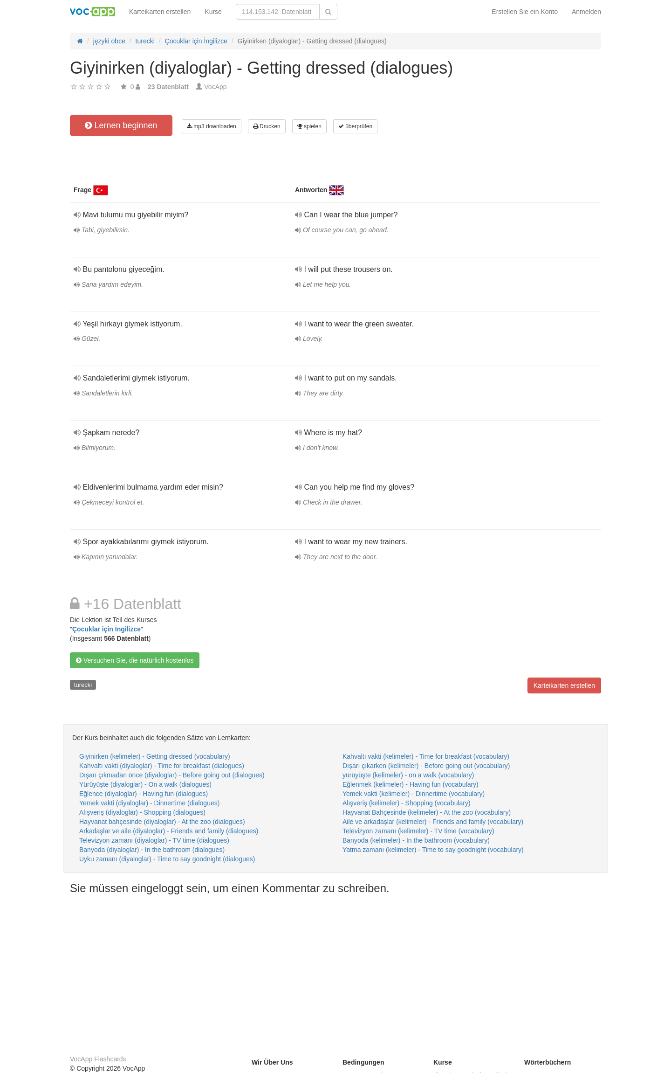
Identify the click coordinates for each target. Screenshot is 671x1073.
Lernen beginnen (121, 125)
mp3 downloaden (211, 126)
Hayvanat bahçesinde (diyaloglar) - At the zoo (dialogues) (162, 821)
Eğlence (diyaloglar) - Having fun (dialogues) (143, 793)
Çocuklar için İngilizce (106, 629)
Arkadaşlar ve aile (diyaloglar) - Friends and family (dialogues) (168, 831)
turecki (83, 684)
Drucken (267, 126)
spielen (309, 126)
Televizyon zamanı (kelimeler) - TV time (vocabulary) (418, 831)
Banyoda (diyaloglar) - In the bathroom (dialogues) (152, 849)
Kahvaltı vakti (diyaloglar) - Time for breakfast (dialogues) (161, 765)
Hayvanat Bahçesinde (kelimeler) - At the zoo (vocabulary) (426, 812)
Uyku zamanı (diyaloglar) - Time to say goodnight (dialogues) (167, 859)
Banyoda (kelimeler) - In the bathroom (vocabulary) (416, 840)
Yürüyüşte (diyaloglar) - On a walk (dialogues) (145, 784)
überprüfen (355, 126)
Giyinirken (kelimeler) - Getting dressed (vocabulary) (154, 756)
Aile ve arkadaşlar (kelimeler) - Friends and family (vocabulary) (432, 821)
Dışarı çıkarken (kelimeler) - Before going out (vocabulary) (426, 765)
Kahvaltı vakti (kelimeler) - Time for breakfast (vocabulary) (425, 756)
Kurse (213, 11)
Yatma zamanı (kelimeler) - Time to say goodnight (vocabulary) (433, 849)
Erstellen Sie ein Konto (525, 11)
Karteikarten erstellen (160, 11)
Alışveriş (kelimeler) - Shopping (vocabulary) (406, 803)
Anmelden (586, 11)
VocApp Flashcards (98, 1059)
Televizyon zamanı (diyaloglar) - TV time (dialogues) (154, 840)
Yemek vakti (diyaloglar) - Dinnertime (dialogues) (149, 803)
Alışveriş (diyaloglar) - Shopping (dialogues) (142, 812)
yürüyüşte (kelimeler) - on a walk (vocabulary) (408, 775)
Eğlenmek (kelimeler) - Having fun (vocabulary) (410, 784)
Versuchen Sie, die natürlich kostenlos (134, 660)
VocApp (215, 86)
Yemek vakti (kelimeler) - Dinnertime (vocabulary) (413, 793)
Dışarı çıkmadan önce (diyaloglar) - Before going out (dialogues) (172, 775)
